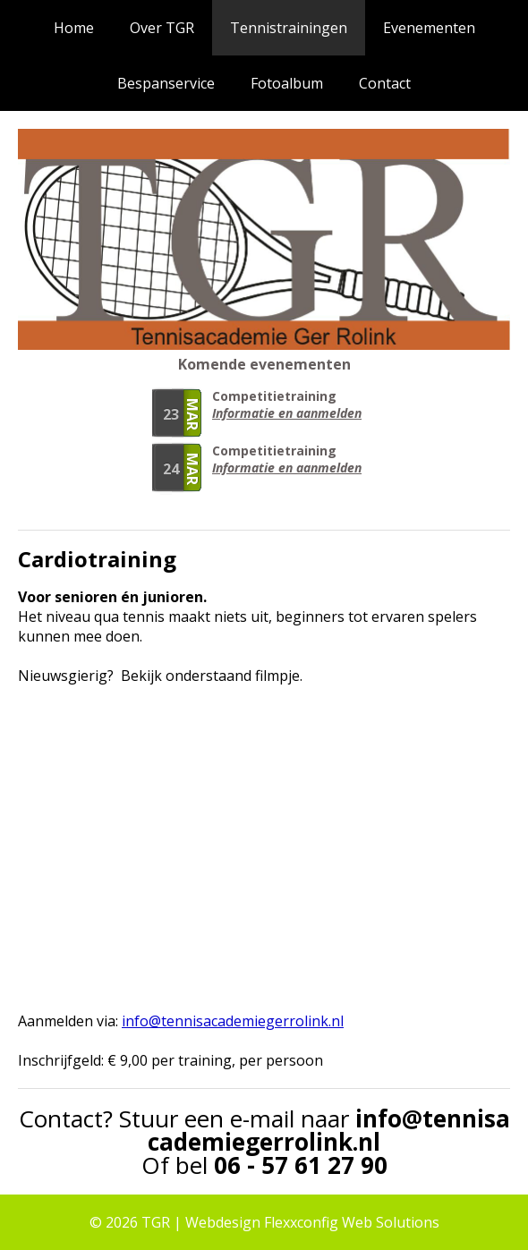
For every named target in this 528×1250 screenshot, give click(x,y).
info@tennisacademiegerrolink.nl (329, 1130)
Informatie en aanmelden (287, 412)
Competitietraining (274, 395)
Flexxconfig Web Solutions (351, 1222)
